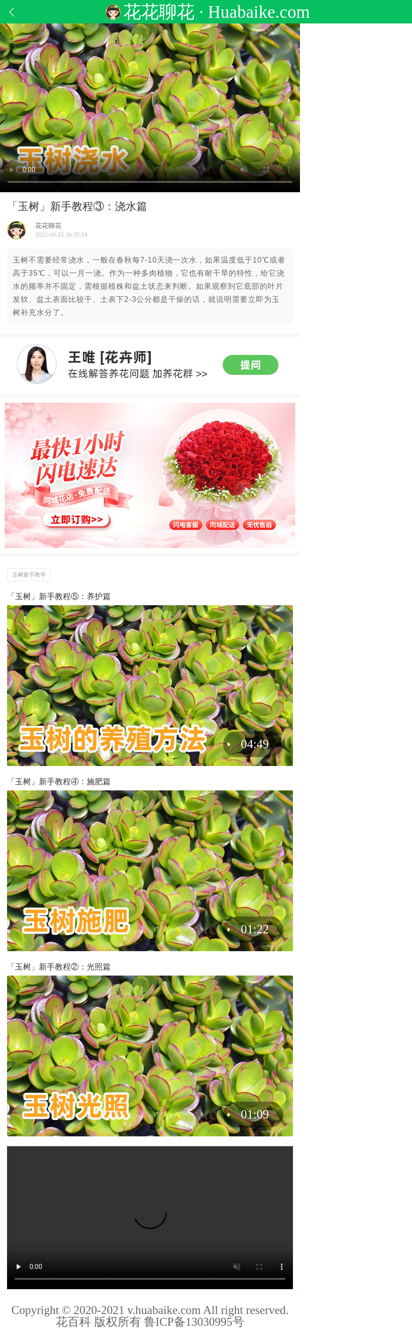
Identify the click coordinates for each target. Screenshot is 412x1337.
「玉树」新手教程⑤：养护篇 (59, 596)
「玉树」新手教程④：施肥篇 (59, 781)
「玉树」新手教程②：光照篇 (59, 966)
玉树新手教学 (29, 574)
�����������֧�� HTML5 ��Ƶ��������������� (150, 1217)
